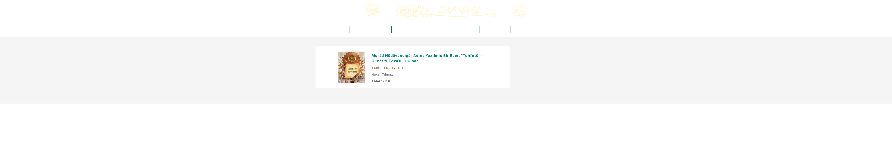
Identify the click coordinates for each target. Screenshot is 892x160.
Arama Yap (561, 16)
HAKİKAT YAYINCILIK (407, 29)
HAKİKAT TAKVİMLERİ (527, 29)
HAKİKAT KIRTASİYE (495, 29)
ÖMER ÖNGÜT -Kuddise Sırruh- (370, 29)
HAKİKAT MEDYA (465, 29)
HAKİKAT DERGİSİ (436, 29)
